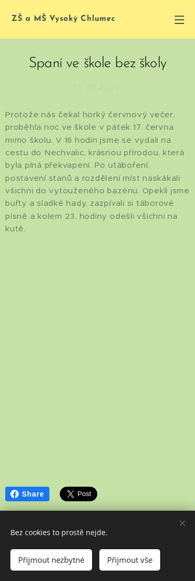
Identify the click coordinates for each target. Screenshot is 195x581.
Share (27, 494)
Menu (179, 19)
